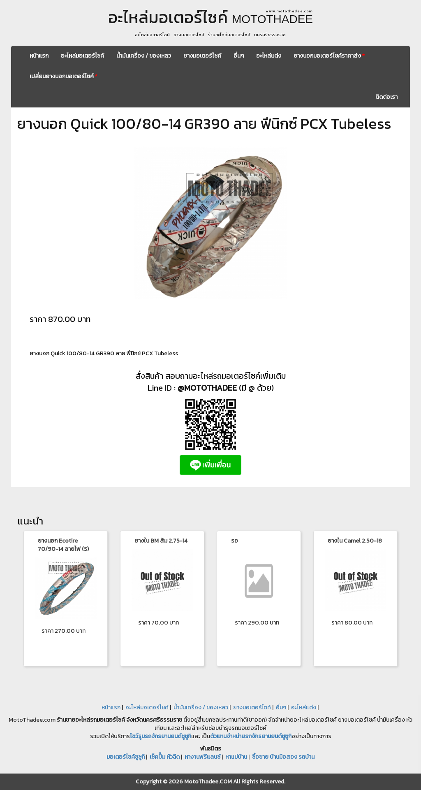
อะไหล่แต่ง (268, 55)
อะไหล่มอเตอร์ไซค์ (82, 55)
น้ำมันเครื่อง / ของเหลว (143, 55)
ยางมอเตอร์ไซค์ (202, 55)
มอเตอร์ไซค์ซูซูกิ (125, 757)
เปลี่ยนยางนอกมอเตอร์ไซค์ (63, 76)
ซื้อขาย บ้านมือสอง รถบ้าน (283, 757)
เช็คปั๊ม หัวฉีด (165, 757)
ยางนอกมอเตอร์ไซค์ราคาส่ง (329, 55)
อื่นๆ (239, 55)
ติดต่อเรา (386, 97)
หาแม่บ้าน (236, 757)
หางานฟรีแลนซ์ (202, 757)
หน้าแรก (39, 55)
